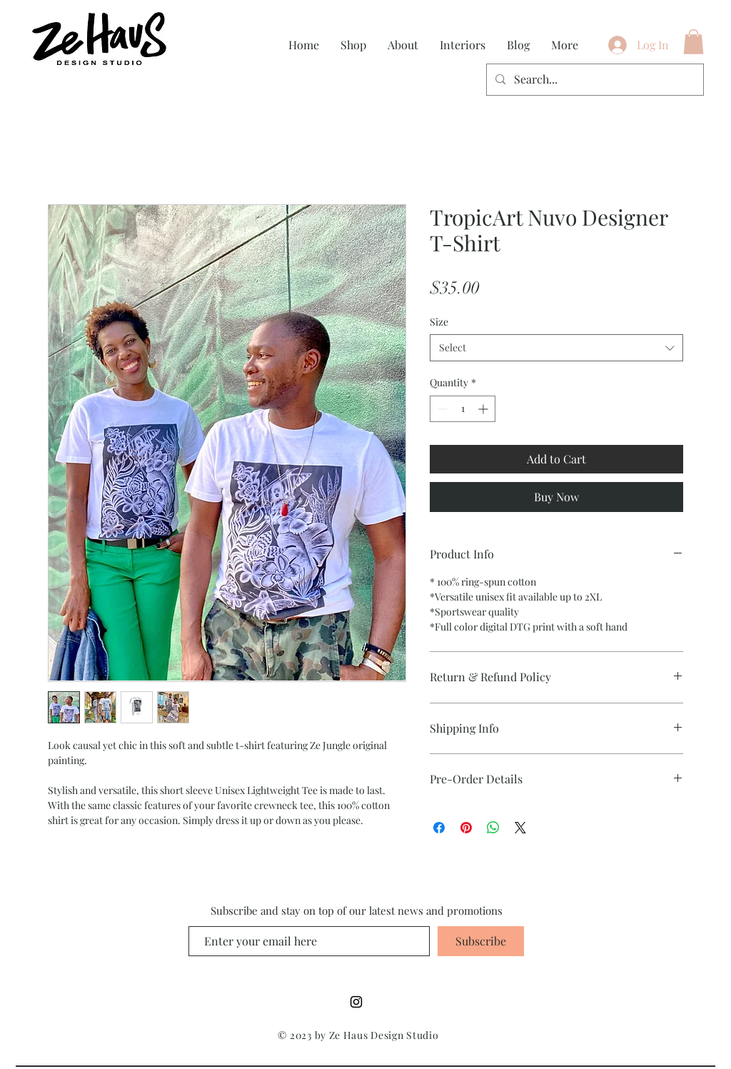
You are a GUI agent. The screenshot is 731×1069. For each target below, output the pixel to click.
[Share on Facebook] (439, 827)
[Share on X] (520, 827)
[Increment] (484, 408)
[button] (693, 41)
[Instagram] (356, 1002)
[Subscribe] (481, 941)
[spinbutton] (462, 408)
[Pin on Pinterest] (466, 827)
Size (439, 321)
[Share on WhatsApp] (493, 827)
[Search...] (593, 79)
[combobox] (556, 347)
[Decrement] (441, 408)
